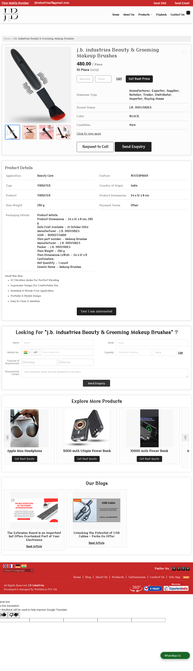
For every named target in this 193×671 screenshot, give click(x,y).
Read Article (34, 546)
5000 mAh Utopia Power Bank (97, 451)
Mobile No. (13, 352)
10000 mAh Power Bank (159, 451)
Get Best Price (139, 79)
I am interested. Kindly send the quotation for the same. (104, 372)
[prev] (7, 132)
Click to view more (89, 133)
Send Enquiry (133, 147)
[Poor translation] (14, 615)
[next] (68, 132)
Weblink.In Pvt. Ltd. (45, 589)
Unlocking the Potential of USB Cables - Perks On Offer (96, 534)
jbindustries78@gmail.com (51, 3)
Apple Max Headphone (34, 451)
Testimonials (137, 577)
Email (111, 342)
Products (145, 14)
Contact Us (177, 14)
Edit (119, 79)
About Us (128, 14)
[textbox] (103, 78)
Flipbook (161, 14)
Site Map (174, 577)
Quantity (109, 352)
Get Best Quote (34, 459)
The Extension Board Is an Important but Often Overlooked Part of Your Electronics (34, 536)
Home (115, 14)
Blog (88, 577)
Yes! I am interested (96, 311)
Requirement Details (12, 373)
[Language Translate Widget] (18, 570)
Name (16, 342)
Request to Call (95, 147)
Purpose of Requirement (12, 362)
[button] (15, 3)
